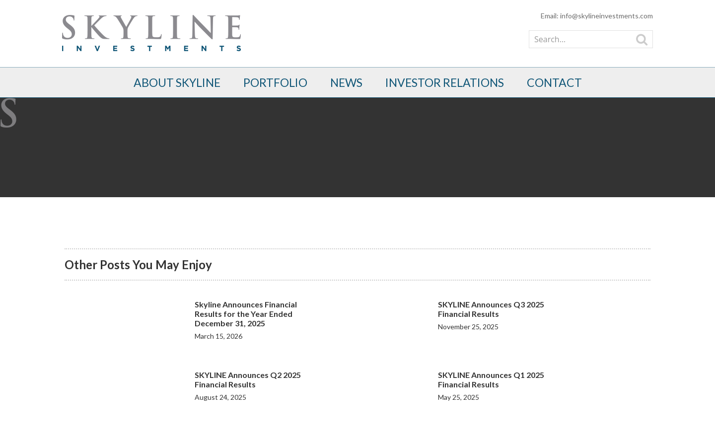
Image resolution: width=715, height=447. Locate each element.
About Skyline (177, 82)
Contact (554, 82)
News (346, 82)
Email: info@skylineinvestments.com (597, 15)
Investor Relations (444, 82)
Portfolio (275, 82)
